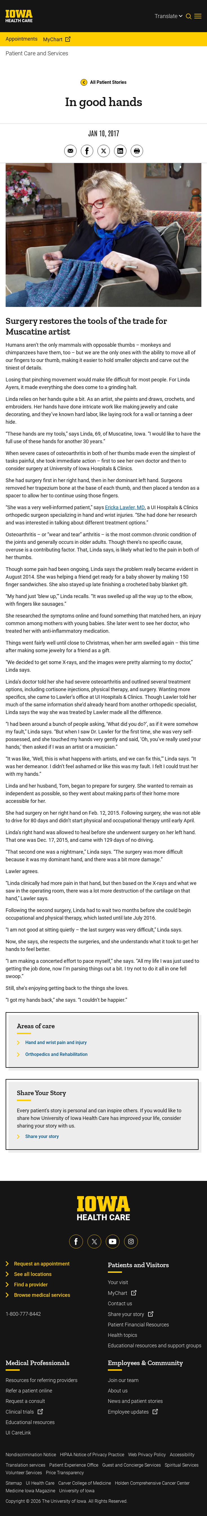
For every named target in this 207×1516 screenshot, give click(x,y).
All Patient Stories (103, 82)
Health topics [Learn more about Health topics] (122, 1335)
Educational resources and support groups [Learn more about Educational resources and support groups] (154, 1345)
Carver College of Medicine (84, 1483)
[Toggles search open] (190, 16)
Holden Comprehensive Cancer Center (152, 1483)
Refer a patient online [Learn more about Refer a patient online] (29, 1391)
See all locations (33, 1274)
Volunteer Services (24, 1472)
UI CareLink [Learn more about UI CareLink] (18, 1433)
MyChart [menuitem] (53, 39)
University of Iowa (77, 1490)
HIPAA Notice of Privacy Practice (92, 1454)
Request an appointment (42, 1264)
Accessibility (182, 1454)
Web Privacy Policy (147, 1454)
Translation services (25, 1465)
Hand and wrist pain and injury (56, 1042)
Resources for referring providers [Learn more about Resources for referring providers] (41, 1380)
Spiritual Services (182, 1465)
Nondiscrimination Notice (31, 1454)
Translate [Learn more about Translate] (166, 16)
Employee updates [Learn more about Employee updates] (129, 1412)
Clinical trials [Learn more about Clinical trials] (20, 1412)
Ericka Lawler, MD (125, 507)
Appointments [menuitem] (21, 39)
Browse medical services (42, 1295)
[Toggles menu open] (197, 16)
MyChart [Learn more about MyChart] (118, 1293)
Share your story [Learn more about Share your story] (126, 1314)
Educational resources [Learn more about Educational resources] (30, 1422)
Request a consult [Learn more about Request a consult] (25, 1401)
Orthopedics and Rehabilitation (56, 1054)
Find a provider (31, 1284)
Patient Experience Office (73, 1465)
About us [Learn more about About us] (118, 1391)
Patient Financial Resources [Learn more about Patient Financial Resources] (138, 1325)
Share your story (42, 1136)
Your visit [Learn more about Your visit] (118, 1282)
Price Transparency (65, 1472)
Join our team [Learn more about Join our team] (123, 1380)
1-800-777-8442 (23, 1314)
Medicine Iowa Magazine (30, 1490)
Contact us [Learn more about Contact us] (120, 1303)
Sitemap (14, 1483)
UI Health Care (40, 1483)
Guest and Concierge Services (131, 1465)
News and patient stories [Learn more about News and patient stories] (135, 1401)
